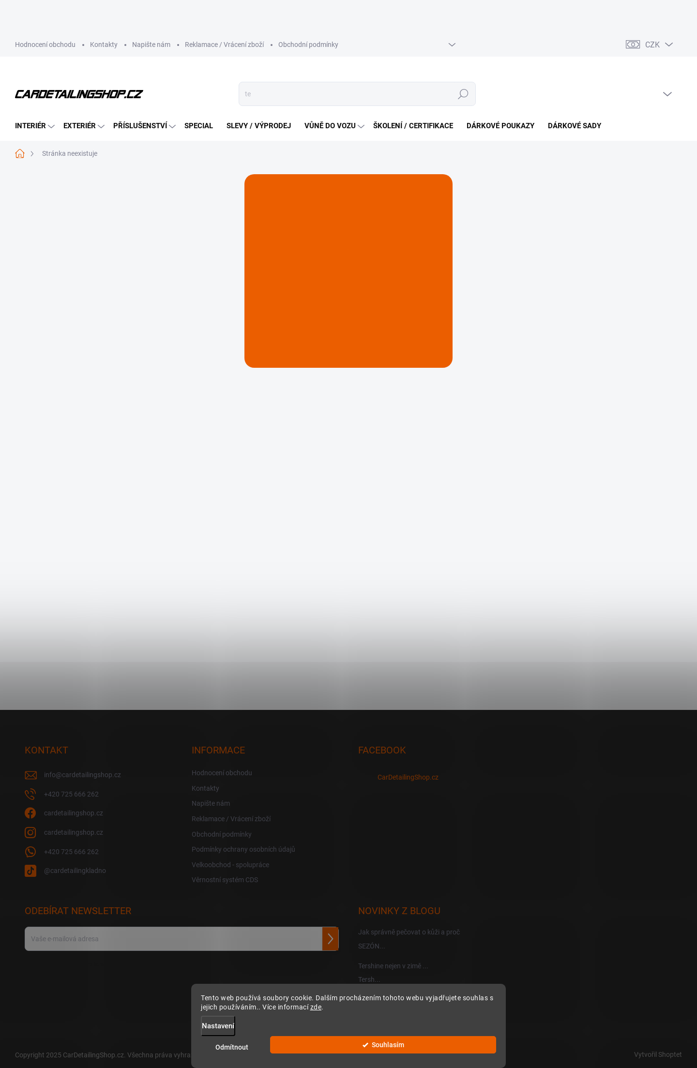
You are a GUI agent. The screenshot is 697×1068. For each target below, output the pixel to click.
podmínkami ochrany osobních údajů (154, 964)
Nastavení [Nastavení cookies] (218, 1030)
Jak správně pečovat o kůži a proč (409, 932)
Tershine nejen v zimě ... (393, 966)
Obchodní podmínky (308, 44)
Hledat (463, 94)
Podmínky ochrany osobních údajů (243, 849)
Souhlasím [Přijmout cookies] (470, 1049)
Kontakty (104, 44)
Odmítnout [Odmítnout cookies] (396, 1049)
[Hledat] (357, 94)
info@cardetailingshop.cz (82, 775)
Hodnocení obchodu (45, 44)
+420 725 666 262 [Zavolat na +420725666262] (71, 794)
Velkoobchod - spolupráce (230, 865)
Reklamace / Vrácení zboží (224, 44)
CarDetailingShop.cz (408, 777)
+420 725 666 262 (71, 852)
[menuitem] (36, 126)
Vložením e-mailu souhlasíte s (114, 964)
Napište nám (151, 44)
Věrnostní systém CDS (225, 880)
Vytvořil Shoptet (658, 1054)
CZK (652, 44)
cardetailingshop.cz (73, 813)
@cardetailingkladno (75, 870)
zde (316, 1012)
